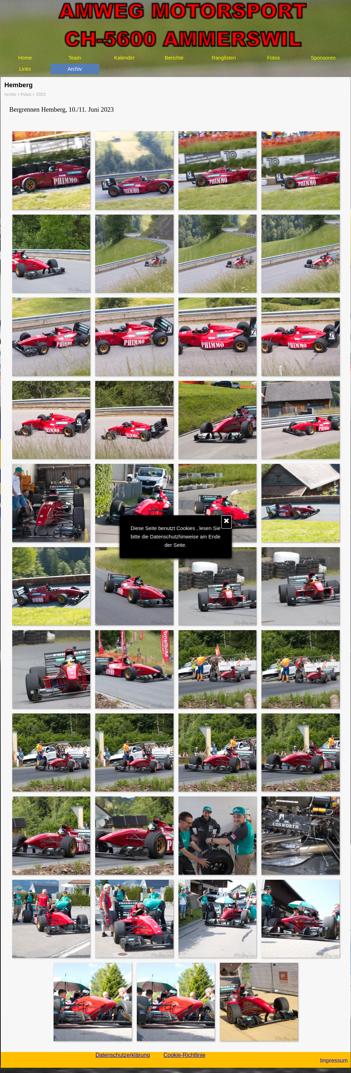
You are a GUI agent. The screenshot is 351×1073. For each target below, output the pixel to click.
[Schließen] (226, 522)
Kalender (124, 58)
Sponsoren (323, 58)
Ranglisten (224, 58)
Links (25, 69)
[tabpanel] (175, 109)
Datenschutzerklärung (123, 1055)
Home (25, 58)
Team (75, 58)
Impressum (334, 1061)
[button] (51, 170)
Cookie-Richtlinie (184, 1055)
